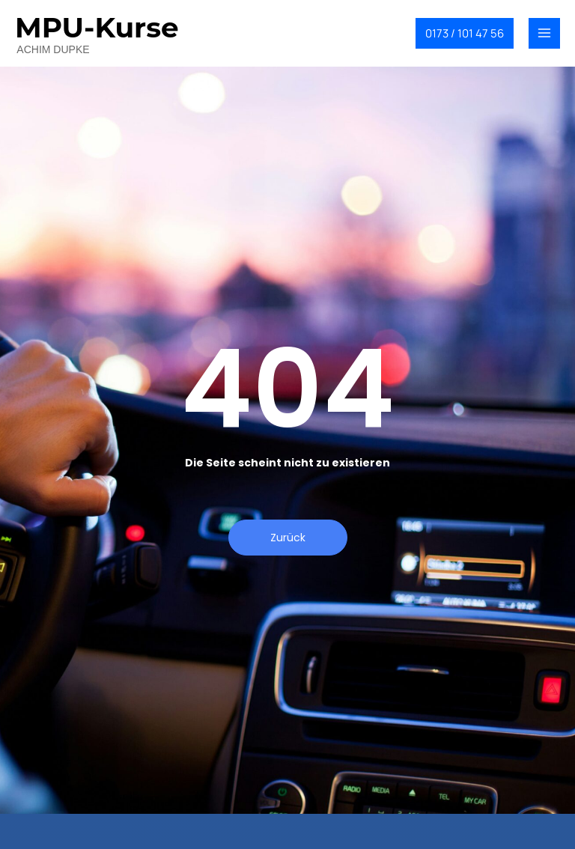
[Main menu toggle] (544, 33)
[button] (465, 33)
